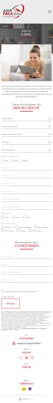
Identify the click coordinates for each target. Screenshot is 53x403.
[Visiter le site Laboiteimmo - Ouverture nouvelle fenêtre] (26, 400)
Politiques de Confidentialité (29, 328)
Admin (28, 395)
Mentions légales (22, 395)
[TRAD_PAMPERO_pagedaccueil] (14, 19)
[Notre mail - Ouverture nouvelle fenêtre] (27, 358)
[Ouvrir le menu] (49, 12)
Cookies (48, 395)
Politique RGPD (41, 395)
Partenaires (33, 395)
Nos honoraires (6, 395)
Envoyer (10, 303)
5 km (6, 161)
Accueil (5, 26)
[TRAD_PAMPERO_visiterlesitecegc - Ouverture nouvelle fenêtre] (30, 389)
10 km (15, 161)
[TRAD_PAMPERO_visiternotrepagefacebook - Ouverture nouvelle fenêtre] (21, 358)
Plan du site (13, 395)
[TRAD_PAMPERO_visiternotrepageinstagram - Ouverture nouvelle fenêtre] (32, 358)
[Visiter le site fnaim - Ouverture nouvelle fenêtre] (23, 389)
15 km (25, 161)
